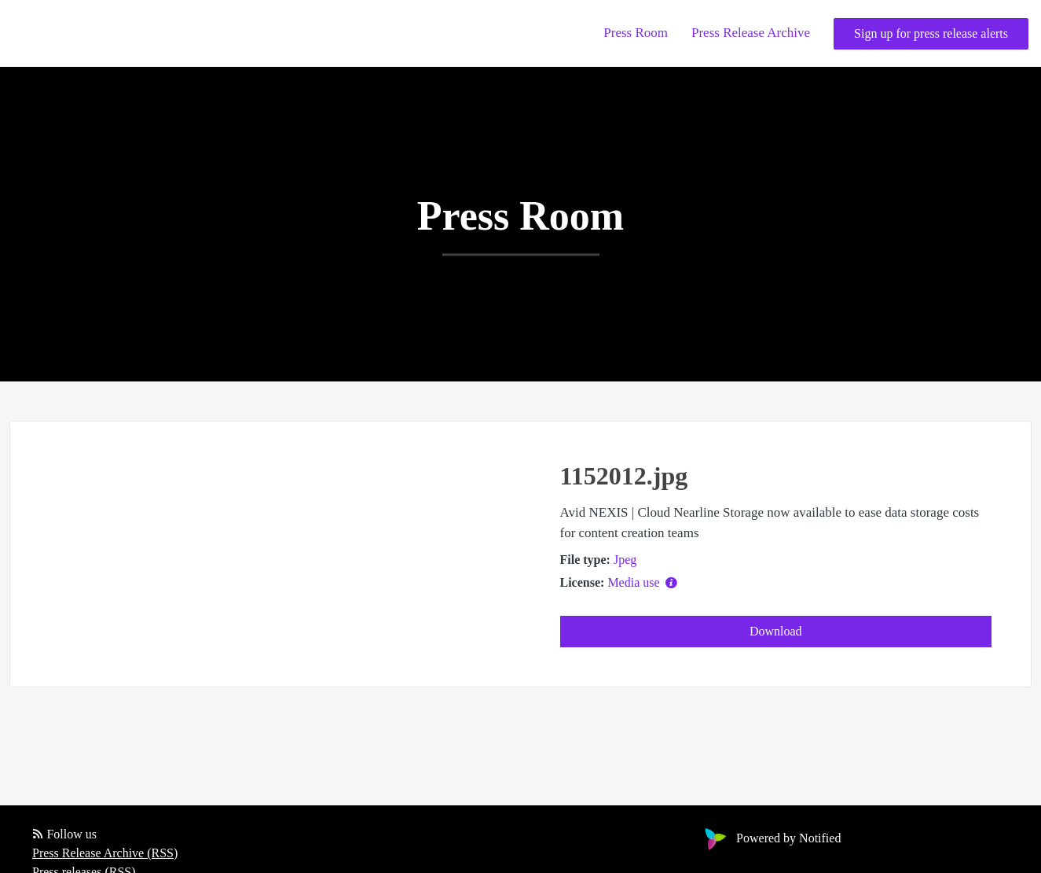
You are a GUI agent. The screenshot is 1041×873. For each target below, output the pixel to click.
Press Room (635, 32)
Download (776, 631)
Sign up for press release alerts (931, 33)
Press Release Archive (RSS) (105, 853)
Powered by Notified (771, 838)
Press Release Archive (750, 32)
